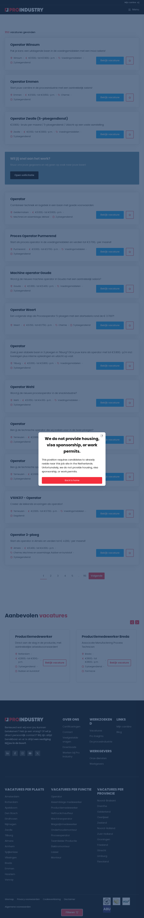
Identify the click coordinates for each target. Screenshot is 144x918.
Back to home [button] (72, 480)
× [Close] (102, 436)
